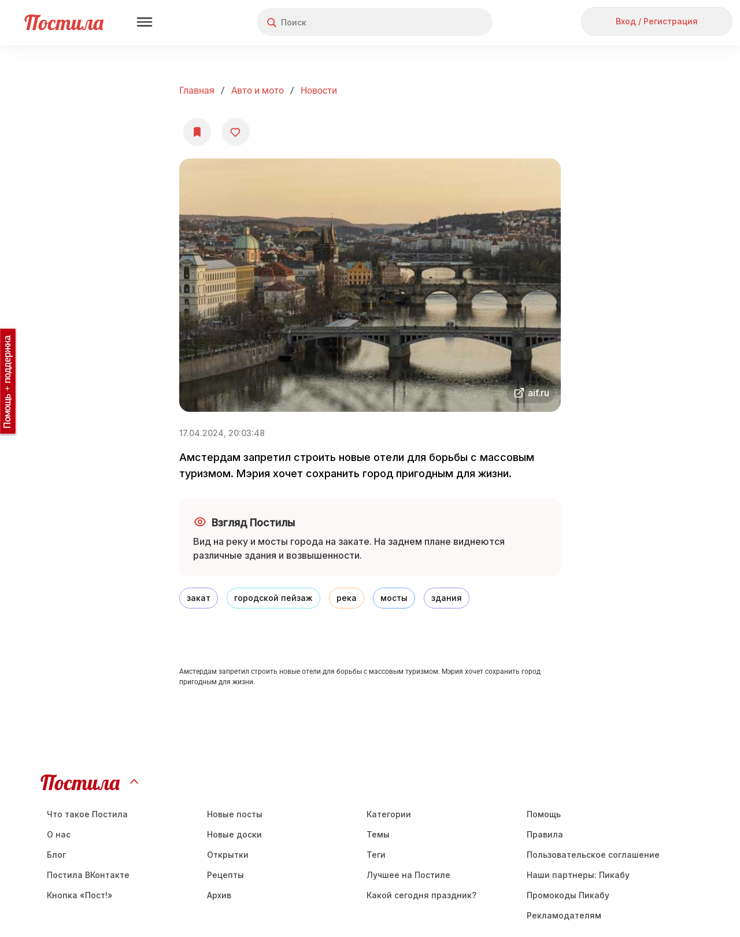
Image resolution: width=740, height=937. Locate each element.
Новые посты (234, 814)
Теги (376, 854)
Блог (56, 854)
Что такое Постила (87, 814)
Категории (389, 814)
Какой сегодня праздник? (421, 895)
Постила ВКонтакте (88, 875)
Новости (319, 90)
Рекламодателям (564, 915)
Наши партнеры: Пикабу (578, 875)
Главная (196, 90)
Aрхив (219, 895)
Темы (378, 834)
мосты (394, 598)
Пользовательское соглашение (593, 854)
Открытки (228, 854)
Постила (63, 22)
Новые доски (234, 834)
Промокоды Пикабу (568, 895)
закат (198, 598)
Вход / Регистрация (657, 21)
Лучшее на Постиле (408, 875)
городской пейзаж (273, 598)
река (346, 598)
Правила (545, 834)
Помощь (544, 814)
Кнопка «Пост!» (80, 895)
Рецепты (225, 875)
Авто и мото (257, 90)
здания (446, 598)
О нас (59, 834)
